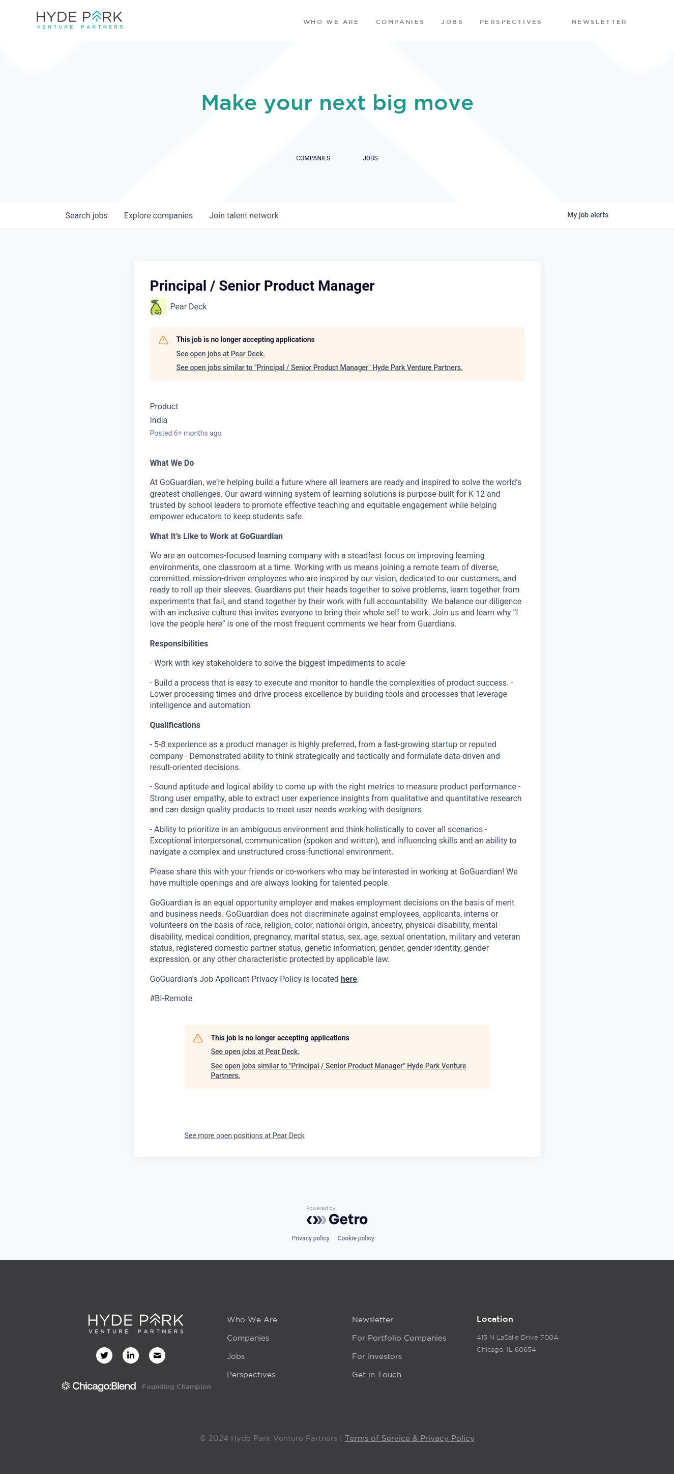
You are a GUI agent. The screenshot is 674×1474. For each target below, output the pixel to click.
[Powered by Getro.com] (337, 1215)
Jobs (236, 1356)
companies (158, 215)
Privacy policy (310, 1238)
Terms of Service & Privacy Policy (410, 1438)
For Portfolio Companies (399, 1338)
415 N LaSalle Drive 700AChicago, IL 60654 (518, 1343)
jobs (87, 215)
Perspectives (251, 1374)
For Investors (377, 1356)
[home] (79, 20)
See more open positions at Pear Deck (245, 1135)
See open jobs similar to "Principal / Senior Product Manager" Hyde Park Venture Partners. (320, 367)
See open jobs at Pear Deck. (221, 354)
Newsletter (372, 1319)
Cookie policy (356, 1238)
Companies (248, 1338)
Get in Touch (376, 1374)
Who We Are (252, 1319)
